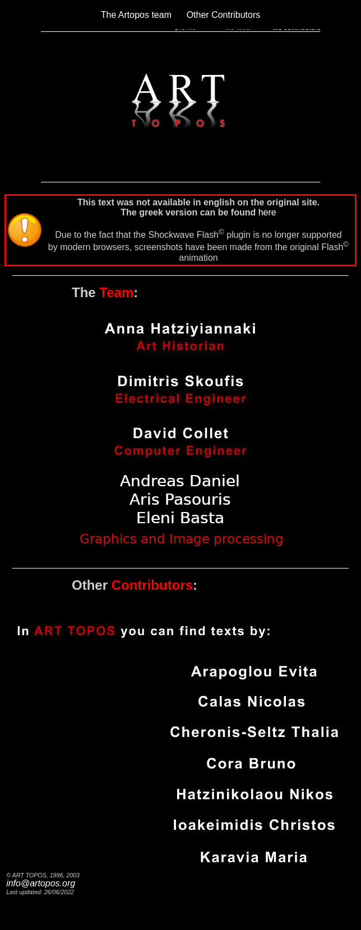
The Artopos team (136, 15)
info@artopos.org (40, 883)
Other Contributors (224, 15)
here (267, 212)
